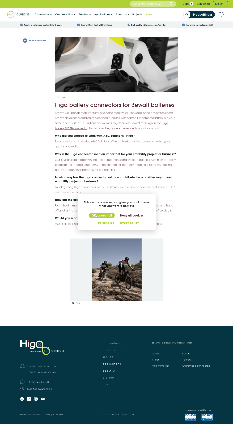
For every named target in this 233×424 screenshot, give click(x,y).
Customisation (64, 14)
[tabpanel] (116, 269)
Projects (137, 14)
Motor (155, 359)
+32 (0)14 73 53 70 (38, 382)
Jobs (186, 3)
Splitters (186, 359)
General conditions (30, 414)
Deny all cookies (132, 215)
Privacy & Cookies (54, 414)
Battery (186, 353)
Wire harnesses (160, 365)
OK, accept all (102, 215)
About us (121, 14)
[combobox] (153, 4)
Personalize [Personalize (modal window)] (106, 222)
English (219, 3)
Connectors (42, 14)
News (149, 14)
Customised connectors (196, 365)
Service (83, 14)
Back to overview (34, 40)
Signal (155, 353)
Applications (102, 14)
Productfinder (198, 14)
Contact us (203, 3)
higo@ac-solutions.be (39, 388)
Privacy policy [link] (128, 222)
